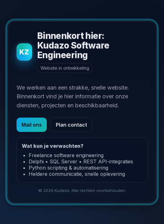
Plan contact (71, 125)
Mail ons (32, 125)
